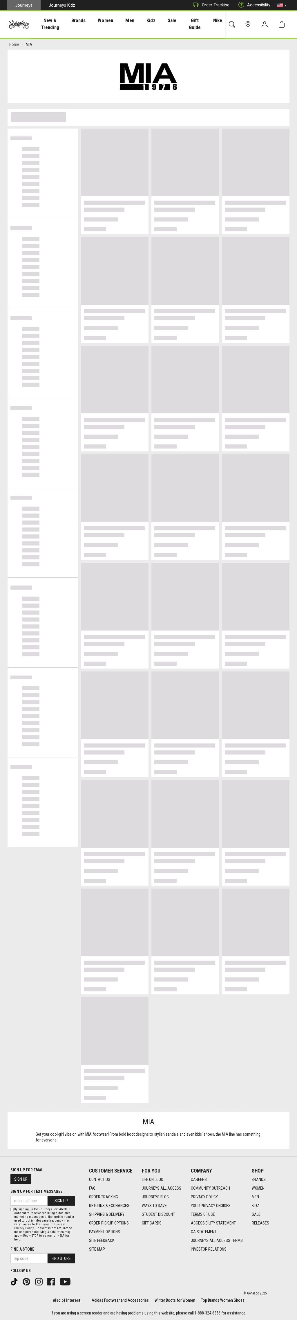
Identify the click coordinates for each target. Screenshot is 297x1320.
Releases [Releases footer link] (260, 1223)
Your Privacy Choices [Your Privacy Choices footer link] (211, 1205)
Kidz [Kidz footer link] (255, 1205)
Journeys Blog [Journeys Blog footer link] (155, 1197)
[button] (281, 5)
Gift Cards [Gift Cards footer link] (152, 1223)
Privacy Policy (24, 1228)
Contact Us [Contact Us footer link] (99, 1179)
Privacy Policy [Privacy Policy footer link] (204, 1197)
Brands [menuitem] (85, 20)
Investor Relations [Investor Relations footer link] (209, 1249)
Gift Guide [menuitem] (190, 24)
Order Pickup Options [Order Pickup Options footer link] (109, 1223)
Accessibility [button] (253, 5)
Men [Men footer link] (255, 1197)
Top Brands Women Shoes (223, 1300)
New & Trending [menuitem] (53, 24)
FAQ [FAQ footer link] (92, 1188)
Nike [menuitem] (214, 20)
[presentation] (53, 23)
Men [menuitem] (130, 20)
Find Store (61, 1258)
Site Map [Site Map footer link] (97, 1249)
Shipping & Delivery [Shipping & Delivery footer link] (106, 1214)
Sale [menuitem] (167, 20)
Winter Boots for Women (175, 1300)
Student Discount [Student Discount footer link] (158, 1214)
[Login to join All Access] (122, 41)
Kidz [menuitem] (148, 20)
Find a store (22, 1249)
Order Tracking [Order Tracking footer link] (103, 1197)
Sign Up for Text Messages (36, 1191)
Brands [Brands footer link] (259, 1179)
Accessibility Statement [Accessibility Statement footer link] (213, 1223)
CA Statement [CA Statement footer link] (203, 1231)
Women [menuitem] (109, 20)
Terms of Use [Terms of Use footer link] (203, 1214)
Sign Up (21, 1179)
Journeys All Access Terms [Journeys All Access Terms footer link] (217, 1240)
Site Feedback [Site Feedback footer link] (101, 1240)
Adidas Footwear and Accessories (120, 1300)
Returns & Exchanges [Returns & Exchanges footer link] (109, 1205)
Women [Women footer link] (258, 1188)
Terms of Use (50, 1224)
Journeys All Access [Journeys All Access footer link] (161, 1188)
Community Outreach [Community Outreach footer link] (210, 1188)
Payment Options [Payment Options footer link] (104, 1231)
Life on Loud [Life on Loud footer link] (152, 1179)
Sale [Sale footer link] (256, 1214)
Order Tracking (209, 5)
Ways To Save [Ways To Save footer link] (154, 1205)
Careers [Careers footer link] (199, 1179)
